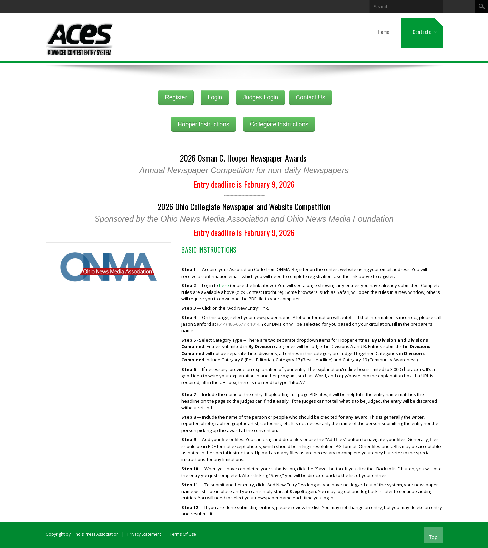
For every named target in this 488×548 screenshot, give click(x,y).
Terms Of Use (183, 534)
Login (215, 97)
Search (481, 6)
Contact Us (310, 97)
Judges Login (260, 97)
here (224, 285)
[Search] (401, 5)
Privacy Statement (144, 534)
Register (176, 97)
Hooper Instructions (203, 124)
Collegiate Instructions (279, 124)
